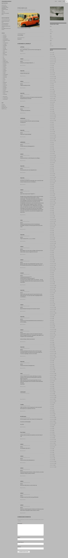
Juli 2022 (51, 122)
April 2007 (51, 454)
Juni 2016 (51, 252)
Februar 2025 (52, 72)
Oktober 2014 (52, 289)
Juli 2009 (51, 404)
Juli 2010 (51, 382)
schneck (26, 10)
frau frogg (3, 28)
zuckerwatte (5, 94)
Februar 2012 (52, 347)
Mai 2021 (51, 146)
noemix (4, 79)
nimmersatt (5, 77)
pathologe (22, 46)
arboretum (4, 37)
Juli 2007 (51, 448)
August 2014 (52, 292)
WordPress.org (4, 108)
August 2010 (52, 380)
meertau (4, 66)
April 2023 (51, 109)
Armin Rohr (5, 36)
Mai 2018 (51, 210)
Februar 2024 (52, 91)
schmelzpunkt (23, 391)
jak (3, 57)
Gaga (4, 50)
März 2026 (51, 54)
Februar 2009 (52, 413)
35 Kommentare (32, 10)
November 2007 (52, 441)
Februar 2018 (52, 215)
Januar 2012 (52, 349)
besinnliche (30, 238)
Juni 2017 (51, 230)
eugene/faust (5, 49)
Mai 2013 (51, 320)
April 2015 (51, 278)
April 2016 (51, 256)
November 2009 (52, 397)
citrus (51, 42)
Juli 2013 (51, 316)
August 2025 (52, 63)
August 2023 (52, 102)
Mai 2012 (51, 342)
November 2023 (52, 96)
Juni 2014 (51, 296)
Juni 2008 (51, 428)
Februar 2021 (52, 151)
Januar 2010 (52, 393)
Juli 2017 (51, 228)
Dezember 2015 (52, 263)
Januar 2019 (52, 195)
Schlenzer (51, 31)
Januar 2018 (52, 217)
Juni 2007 (51, 450)
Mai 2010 (51, 386)
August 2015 (52, 270)
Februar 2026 (52, 56)
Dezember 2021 (52, 135)
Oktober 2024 (52, 80)
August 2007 (52, 446)
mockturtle (4, 70)
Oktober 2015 (52, 267)
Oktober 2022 (52, 118)
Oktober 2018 (52, 201)
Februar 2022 (52, 131)
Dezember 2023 (52, 94)
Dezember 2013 (52, 307)
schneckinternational (6, 1)
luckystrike (4, 65)
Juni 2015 (51, 274)
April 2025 (51, 69)
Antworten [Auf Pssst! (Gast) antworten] (23, 438)
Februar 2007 (52, 457)
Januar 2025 (52, 74)
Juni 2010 (51, 384)
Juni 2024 (51, 85)
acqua (21, 220)
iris (3, 56)
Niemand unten (7, 19)
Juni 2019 (51, 186)
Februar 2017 (52, 237)
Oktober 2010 (52, 377)
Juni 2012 (51, 340)
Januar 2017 (52, 239)
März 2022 (51, 129)
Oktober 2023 (52, 98)
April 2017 (51, 234)
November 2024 (52, 78)
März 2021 (51, 149)
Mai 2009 (51, 408)
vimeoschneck (5, 99)
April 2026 (51, 52)
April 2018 (51, 212)
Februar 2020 (52, 173)
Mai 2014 (51, 298)
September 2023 (52, 100)
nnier (4, 78)
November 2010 (52, 375)
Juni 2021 (51, 144)
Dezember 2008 (52, 417)
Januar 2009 (52, 415)
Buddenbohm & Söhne (6, 40)
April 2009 (51, 410)
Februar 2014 (52, 303)
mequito (4, 69)
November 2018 (52, 199)
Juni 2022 (51, 124)
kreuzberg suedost (6, 62)
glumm (4, 53)
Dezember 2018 (52, 197)
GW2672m (7, 23)
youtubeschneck (5, 97)
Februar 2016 (52, 259)
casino (4, 41)
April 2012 (51, 344)
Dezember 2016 (52, 241)
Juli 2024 (51, 83)
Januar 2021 (52, 153)
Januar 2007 (52, 459)
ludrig (2, 10)
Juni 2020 (51, 166)
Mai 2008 (51, 430)
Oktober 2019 (52, 179)
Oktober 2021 (52, 138)
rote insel (4, 86)
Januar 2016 (52, 261)
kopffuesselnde (5, 61)
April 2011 (51, 366)
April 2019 (51, 190)
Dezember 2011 (52, 351)
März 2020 (51, 171)
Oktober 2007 (52, 443)
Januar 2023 (52, 113)
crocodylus (4, 44)
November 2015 (52, 265)
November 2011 (52, 353)
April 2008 (51, 432)
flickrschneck (5, 96)
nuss (4, 81)
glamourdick (5, 52)
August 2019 (52, 182)
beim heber (51, 45)
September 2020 (52, 160)
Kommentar (20, 523)
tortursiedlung (31, 34)
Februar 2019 (52, 193)
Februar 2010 (52, 391)
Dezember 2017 (52, 219)
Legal (64, 1)
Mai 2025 (51, 67)
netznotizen (5, 75)
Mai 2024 (51, 87)
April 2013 (51, 322)
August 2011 (52, 358)
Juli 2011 (51, 360)
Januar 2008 (52, 437)
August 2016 (52, 248)
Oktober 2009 (52, 399)
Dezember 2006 (52, 461)
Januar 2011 (52, 371)
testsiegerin (5, 87)
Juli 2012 (51, 338)
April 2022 (51, 127)
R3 (22, 49)
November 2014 (52, 287)
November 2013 (52, 309)
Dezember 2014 (52, 285)
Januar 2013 (52, 327)
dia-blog (4, 46)
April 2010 (51, 388)
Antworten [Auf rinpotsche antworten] (23, 101)
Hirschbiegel (5, 54)
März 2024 (51, 89)
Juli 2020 (51, 164)
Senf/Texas (51, 38)
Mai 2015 (51, 276)
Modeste (4, 71)
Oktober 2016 (52, 245)
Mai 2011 (51, 364)
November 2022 (52, 116)
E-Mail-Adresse (21, 542)
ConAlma (22, 404)
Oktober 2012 (52, 333)
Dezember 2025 (52, 58)
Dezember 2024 (52, 76)
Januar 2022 (52, 133)
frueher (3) (31, 38)
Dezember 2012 (52, 329)
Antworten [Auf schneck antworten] (23, 65)
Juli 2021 (51, 142)
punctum (4, 83)
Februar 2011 (52, 369)
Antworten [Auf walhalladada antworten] (23, 148)
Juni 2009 (51, 406)
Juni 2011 (51, 362)
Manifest (59, 1)
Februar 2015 (52, 281)
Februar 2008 (52, 435)
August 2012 (52, 336)
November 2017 (52, 221)
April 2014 (51, 300)
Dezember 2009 (52, 395)
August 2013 (52, 314)
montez (4, 73)
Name (19, 537)
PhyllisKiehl (5, 82)
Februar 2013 (52, 325)
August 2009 (52, 402)
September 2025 (52, 61)
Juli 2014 (51, 294)
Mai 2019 (51, 188)
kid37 (4, 58)
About (56, 1)
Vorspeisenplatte (5, 91)
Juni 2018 (51, 208)
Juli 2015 (51, 272)
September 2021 (52, 140)
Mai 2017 (51, 232)
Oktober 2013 (52, 311)
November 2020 (52, 157)
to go (50, 35)
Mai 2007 (51, 452)
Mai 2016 (51, 254)
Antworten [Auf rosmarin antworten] (23, 284)
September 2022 (52, 120)
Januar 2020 (52, 175)
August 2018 (52, 204)
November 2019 (52, 177)
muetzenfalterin (5, 74)
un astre (4, 90)
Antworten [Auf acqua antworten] (23, 229)
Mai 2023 (51, 107)
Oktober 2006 (52, 465)
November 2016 (52, 243)
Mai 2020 (51, 168)
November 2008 (52, 419)
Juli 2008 (51, 426)
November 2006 (52, 463)
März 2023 (51, 111)
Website (19, 546)
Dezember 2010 (52, 373)
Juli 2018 (51, 206)
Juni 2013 (51, 318)
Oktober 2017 (52, 223)
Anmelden (3, 104)
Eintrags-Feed (4, 106)
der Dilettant (5, 45)
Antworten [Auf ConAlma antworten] (23, 411)
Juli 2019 (51, 184)
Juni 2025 (51, 65)
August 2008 (52, 424)
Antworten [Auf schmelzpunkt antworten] (23, 399)
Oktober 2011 (52, 355)
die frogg (4, 48)
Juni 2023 (51, 105)
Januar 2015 (52, 283)
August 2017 (52, 226)
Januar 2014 (52, 305)
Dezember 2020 (52, 155)
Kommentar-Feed (4, 107)
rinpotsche (22, 70)
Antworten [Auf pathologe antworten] (23, 53)
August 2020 (52, 162)
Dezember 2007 (52, 439)
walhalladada (22, 118)
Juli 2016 (51, 250)
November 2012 (52, 331)
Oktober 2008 (52, 421)
